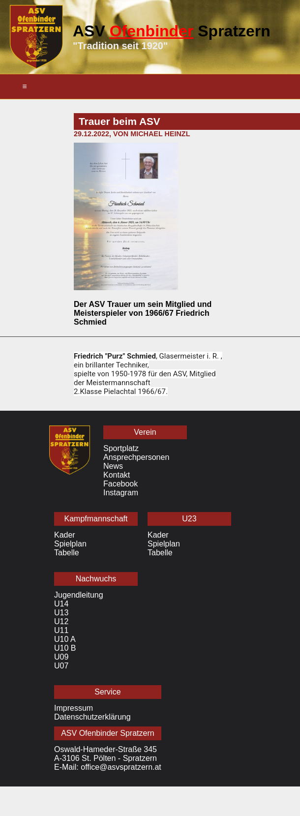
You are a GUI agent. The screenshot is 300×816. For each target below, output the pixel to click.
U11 (61, 630)
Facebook (120, 484)
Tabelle (66, 552)
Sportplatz (121, 448)
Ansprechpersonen (136, 457)
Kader (64, 535)
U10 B (65, 648)
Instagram (120, 492)
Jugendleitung (78, 595)
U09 (61, 657)
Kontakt (116, 475)
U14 (61, 604)
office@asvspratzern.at (121, 767)
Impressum (73, 708)
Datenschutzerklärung (92, 717)
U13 (61, 612)
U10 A (65, 639)
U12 (61, 621)
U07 (61, 666)
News (113, 466)
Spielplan (70, 544)
